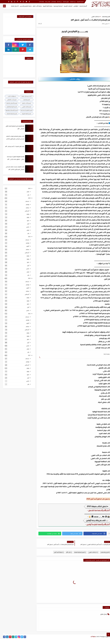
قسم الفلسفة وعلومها (9, 110)
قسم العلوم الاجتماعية (23, 110)
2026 (26, 188)
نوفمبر (24, 204)
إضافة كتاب (38, 2)
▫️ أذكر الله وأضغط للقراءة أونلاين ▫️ (95, 524)
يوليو (25, 214)
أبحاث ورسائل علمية (23, 96)
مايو (25, 220)
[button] (92, 533)
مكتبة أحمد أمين (56, 552)
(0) (37, 23)
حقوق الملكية (63, 2)
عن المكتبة (56, 2)
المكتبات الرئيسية (65, 6)
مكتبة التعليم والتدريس (23, 6)
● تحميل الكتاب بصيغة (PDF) (94, 506)
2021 (26, 355)
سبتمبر (24, 208)
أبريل (25, 224)
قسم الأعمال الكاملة (8, 103)
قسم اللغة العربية (23, 114)
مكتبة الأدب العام (34, 6)
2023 (26, 278)
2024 (26, 236)
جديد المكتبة (70, 2)
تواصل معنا (44, 2)
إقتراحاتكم (50, 2)
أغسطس (24, 211)
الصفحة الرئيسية (77, 2)
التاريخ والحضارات (103, 16)
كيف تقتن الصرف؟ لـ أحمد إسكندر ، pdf (11, 146)
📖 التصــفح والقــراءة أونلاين (94, 520)
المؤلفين (72, 6)
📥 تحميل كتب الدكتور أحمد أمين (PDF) (95, 498)
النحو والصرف (23, 100)
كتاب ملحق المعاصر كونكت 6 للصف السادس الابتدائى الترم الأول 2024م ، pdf (12, 139)
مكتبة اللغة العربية (44, 6)
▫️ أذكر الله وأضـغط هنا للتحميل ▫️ (96, 510)
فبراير (25, 191)
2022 (26, 313)
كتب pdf (66, 552)
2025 (26, 198)
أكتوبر (24, 246)
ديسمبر (24, 201)
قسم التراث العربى (23, 107)
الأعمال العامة (12, 6)
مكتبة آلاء (90, 636)
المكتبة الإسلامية (55, 6)
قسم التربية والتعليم (9, 107)
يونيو (25, 217)
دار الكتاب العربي (92, 16)
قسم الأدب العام (23, 103)
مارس (24, 227)
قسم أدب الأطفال (8, 100)
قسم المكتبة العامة (77, 552)
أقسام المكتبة (80, 6)
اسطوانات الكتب (9, 96)
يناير (25, 195)
